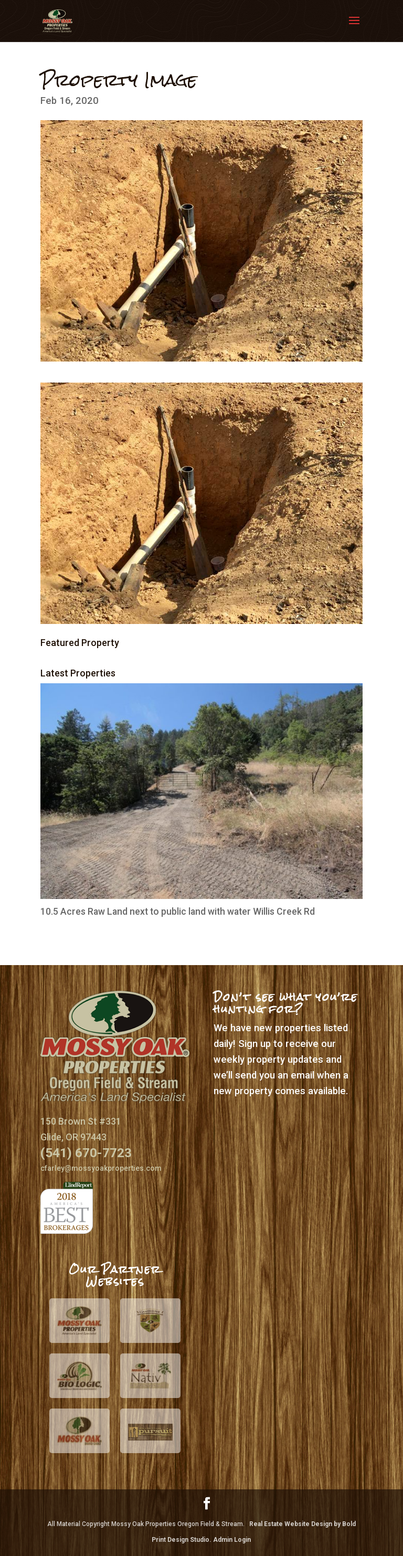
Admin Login (232, 1539)
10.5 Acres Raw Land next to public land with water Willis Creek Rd (177, 911)
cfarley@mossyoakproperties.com (101, 1168)
